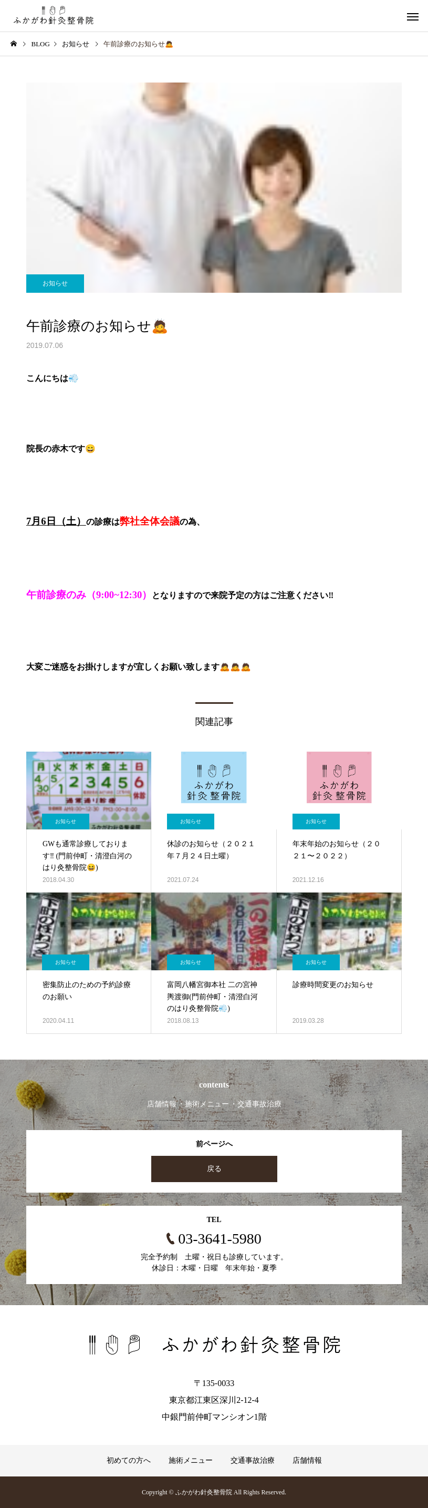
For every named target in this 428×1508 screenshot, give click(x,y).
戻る (214, 1169)
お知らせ (55, 283)
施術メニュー (191, 1460)
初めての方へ (129, 1460)
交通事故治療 (253, 1460)
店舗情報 (307, 1460)
